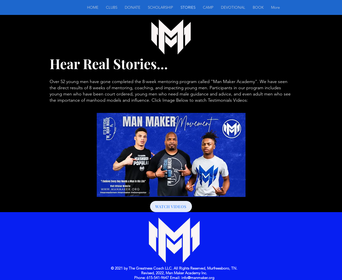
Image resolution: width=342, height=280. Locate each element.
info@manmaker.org (197, 277)
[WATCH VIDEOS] (171, 206)
